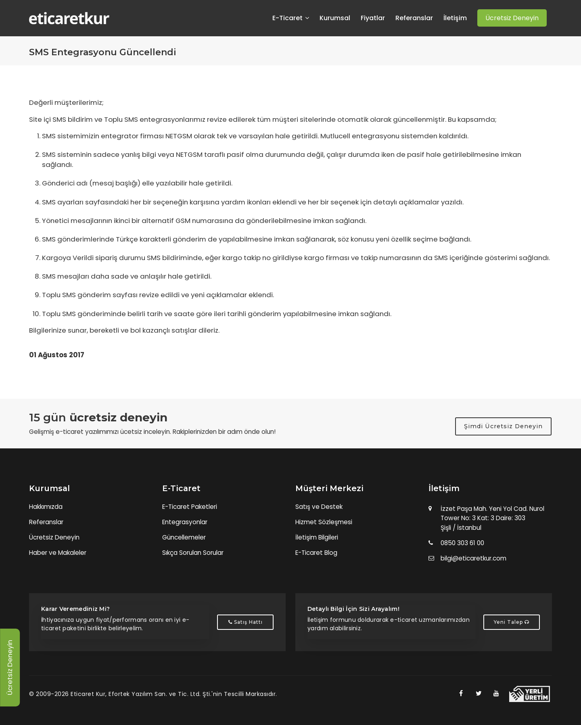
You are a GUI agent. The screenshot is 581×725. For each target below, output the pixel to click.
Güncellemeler (184, 537)
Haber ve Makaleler (57, 552)
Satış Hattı (245, 622)
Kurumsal (335, 18)
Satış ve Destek (319, 506)
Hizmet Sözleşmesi (323, 522)
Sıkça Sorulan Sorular (193, 552)
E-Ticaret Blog (316, 552)
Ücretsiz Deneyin (54, 537)
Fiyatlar (373, 18)
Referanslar (414, 18)
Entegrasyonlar (184, 522)
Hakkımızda (46, 506)
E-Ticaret (290, 18)
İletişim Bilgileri (316, 537)
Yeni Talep (511, 622)
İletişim (455, 18)
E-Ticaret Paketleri (189, 506)
